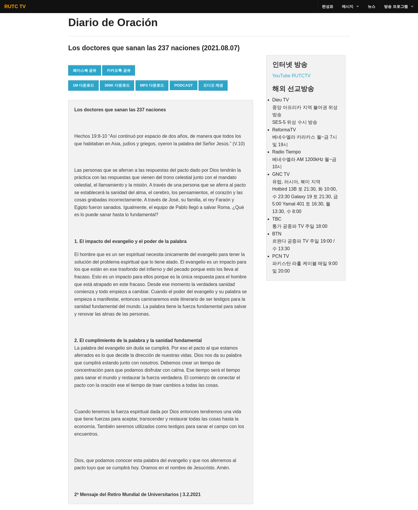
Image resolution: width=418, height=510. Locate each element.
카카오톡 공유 (119, 70)
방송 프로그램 (396, 6)
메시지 (347, 6)
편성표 (327, 6)
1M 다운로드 (83, 85)
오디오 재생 (213, 85)
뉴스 (371, 6)
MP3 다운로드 (152, 85)
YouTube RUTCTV (291, 75)
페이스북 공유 (85, 70)
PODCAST (183, 85)
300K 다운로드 (117, 85)
